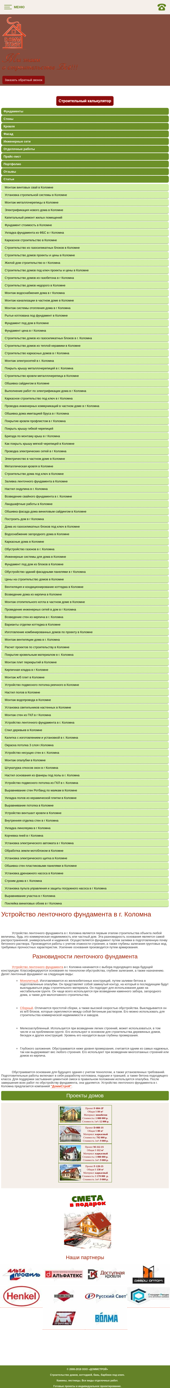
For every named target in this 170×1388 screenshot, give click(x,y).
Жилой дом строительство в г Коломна (32, 263)
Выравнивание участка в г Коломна (30, 896)
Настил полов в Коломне (22, 692)
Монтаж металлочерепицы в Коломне (31, 202)
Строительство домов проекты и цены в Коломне (40, 255)
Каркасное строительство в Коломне (31, 240)
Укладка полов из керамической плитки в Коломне (41, 798)
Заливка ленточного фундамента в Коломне (36, 481)
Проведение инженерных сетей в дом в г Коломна (40, 609)
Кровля (9, 126)
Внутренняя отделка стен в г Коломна (31, 820)
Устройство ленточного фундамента (37, 967)
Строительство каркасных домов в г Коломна (37, 353)
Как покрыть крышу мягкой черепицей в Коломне (39, 443)
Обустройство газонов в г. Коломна (29, 549)
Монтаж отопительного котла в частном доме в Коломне (45, 602)
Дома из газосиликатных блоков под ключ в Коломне (42, 526)
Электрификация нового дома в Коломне (34, 210)
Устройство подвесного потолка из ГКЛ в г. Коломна (41, 783)
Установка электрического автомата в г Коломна (39, 843)
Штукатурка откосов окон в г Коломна (31, 767)
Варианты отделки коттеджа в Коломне (33, 624)
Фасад (8, 134)
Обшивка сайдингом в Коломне (27, 383)
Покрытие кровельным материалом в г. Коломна (39, 654)
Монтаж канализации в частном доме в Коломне (39, 300)
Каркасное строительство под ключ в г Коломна (39, 398)
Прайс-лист (12, 156)
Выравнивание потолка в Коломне (29, 805)
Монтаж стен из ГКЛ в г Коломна (28, 715)
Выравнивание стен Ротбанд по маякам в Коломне (41, 790)
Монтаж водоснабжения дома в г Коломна (35, 293)
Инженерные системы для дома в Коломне (35, 556)
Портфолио (12, 164)
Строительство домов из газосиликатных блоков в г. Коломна (48, 338)
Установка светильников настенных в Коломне (38, 707)
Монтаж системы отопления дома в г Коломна (37, 308)
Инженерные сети (17, 141)
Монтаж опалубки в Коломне (25, 760)
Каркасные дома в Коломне (24, 541)
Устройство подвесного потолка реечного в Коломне (42, 685)
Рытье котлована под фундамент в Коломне (36, 315)
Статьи (9, 179)
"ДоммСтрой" (61, 1086)
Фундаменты (13, 111)
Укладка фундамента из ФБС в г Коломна (34, 232)
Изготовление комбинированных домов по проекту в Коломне (49, 632)
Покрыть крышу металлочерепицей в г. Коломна (39, 368)
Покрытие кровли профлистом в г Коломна (35, 421)
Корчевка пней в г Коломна (24, 835)
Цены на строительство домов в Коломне (34, 579)
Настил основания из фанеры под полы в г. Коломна (42, 775)
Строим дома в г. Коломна (23, 881)
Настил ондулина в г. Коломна (26, 489)
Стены (8, 119)
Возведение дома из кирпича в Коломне (33, 594)
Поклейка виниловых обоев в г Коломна (33, 903)
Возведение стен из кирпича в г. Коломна (34, 617)
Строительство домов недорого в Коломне (35, 285)
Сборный (26, 1008)
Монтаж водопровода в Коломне (28, 700)
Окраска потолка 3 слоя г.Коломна (29, 745)
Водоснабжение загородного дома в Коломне (37, 534)
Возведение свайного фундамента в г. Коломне (38, 496)
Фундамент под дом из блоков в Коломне (34, 564)
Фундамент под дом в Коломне (27, 323)
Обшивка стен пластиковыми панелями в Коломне (41, 865)
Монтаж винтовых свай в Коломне (29, 187)
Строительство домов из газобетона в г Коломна (39, 278)
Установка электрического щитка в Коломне (36, 858)
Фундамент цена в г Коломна (25, 330)
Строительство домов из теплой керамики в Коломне (43, 345)
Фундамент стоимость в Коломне (28, 225)
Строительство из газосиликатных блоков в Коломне (42, 247)
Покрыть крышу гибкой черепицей (29, 428)
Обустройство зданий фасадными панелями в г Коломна (45, 572)
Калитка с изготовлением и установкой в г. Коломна (41, 737)
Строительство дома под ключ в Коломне (34, 474)
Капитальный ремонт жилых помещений (33, 217)
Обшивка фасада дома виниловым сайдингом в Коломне (45, 511)
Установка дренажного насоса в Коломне (34, 873)
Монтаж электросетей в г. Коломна (29, 360)
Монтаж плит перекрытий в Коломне (31, 662)
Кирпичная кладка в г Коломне (26, 670)
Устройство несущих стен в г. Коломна (32, 752)
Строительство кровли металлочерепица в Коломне (42, 376)
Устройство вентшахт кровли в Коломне (33, 813)
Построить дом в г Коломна (24, 519)
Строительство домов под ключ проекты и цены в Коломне (47, 270)
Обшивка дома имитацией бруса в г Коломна (37, 413)
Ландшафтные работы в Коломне (29, 504)
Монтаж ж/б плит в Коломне (25, 677)
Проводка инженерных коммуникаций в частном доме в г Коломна (52, 406)
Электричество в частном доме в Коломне (35, 458)
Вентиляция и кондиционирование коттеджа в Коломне (44, 587)
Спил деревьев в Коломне (23, 730)
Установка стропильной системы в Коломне (36, 195)
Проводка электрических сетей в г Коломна (35, 451)
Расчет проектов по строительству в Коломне (37, 647)
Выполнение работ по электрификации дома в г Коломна (45, 391)
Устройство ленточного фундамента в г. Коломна (39, 722)
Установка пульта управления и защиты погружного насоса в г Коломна (55, 888)
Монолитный (29, 980)
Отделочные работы (19, 149)
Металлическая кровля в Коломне (29, 466)
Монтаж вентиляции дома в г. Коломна (32, 639)
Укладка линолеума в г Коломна (27, 828)
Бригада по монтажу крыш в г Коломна (32, 436)
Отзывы (10, 171)
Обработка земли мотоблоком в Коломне (34, 850)
